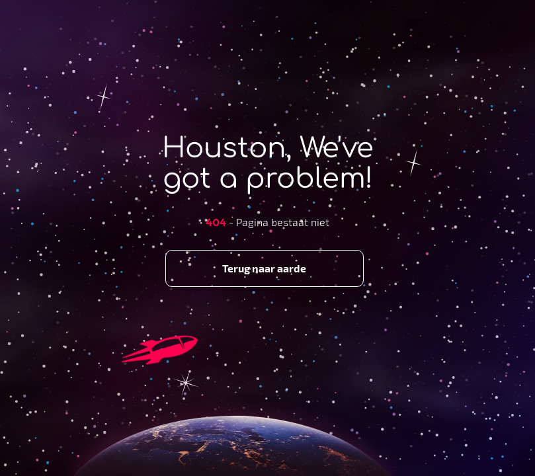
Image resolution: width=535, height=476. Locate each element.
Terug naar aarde (264, 268)
